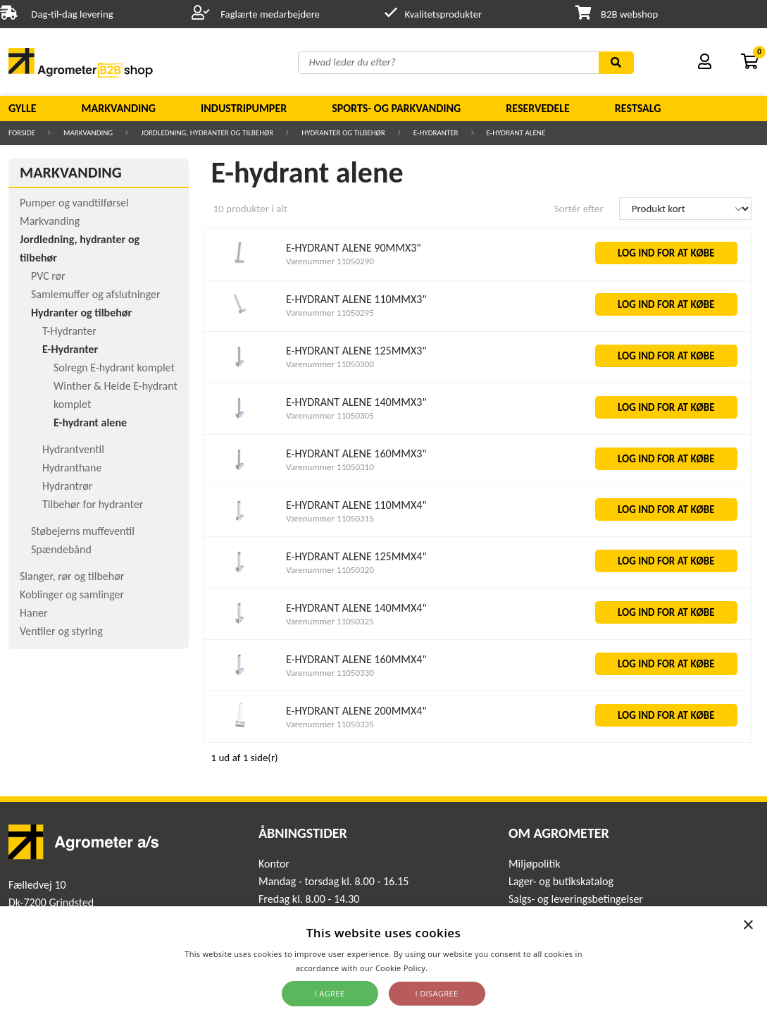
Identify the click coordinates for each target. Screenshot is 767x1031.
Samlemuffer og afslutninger (96, 294)
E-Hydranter (436, 132)
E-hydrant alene (516, 132)
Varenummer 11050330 (330, 672)
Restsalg (638, 108)
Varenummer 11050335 (330, 724)
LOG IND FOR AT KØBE (666, 253)
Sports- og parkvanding (396, 108)
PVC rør (48, 276)
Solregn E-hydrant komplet (114, 367)
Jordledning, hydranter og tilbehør (207, 132)
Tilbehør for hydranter (92, 504)
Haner (34, 612)
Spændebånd (61, 549)
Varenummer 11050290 (330, 261)
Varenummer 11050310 (330, 467)
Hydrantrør (67, 486)
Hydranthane (71, 467)
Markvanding (119, 108)
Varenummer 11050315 (330, 518)
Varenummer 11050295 (330, 312)
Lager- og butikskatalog (561, 881)
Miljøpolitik (535, 863)
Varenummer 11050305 (330, 415)
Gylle (22, 108)
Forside (21, 132)
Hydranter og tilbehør (343, 132)
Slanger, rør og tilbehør (72, 576)
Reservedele (538, 108)
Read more (450, 968)
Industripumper (244, 108)
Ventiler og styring (61, 631)
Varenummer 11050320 (330, 569)
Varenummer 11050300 (330, 364)
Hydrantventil (73, 449)
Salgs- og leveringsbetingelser (576, 899)
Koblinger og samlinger (72, 594)
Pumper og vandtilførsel (74, 202)
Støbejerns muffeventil (83, 531)
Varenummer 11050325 (330, 621)
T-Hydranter (69, 331)
